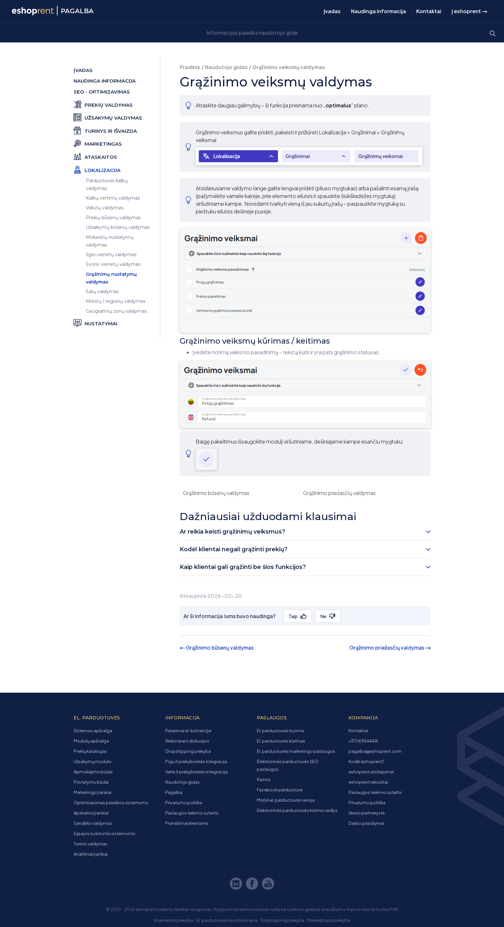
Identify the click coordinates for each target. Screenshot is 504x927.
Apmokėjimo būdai (93, 771)
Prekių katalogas (90, 751)
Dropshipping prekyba (188, 751)
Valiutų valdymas (104, 208)
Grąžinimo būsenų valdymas (216, 493)
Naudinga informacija (378, 11)
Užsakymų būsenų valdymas (118, 227)
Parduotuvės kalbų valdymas (107, 184)
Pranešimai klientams (187, 823)
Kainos (264, 779)
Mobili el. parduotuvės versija (286, 800)
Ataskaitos (95, 156)
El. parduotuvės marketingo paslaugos (296, 751)
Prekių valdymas (103, 104)
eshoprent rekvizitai (368, 782)
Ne (323, 616)
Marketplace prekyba (328, 920)
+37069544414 (363, 740)
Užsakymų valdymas (108, 117)
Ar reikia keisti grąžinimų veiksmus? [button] (232, 531)
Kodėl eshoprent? (366, 761)
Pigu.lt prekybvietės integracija (196, 761)
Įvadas (332, 11)
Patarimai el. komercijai (188, 730)
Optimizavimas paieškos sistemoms (111, 802)
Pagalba (173, 792)
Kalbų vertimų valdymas (113, 198)
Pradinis (190, 67)
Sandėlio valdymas (93, 823)
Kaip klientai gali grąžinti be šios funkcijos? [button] (243, 567)
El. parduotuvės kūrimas (281, 740)
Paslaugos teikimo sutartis (192, 812)
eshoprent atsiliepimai (371, 771)
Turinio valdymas (90, 843)
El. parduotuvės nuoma (280, 730)
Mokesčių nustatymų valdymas (109, 241)
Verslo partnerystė (366, 812)
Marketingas (98, 143)
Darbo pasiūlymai (366, 823)
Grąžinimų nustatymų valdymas (111, 278)
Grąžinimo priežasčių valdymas (339, 493)
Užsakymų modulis (93, 761)
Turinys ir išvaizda (105, 130)
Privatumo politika (183, 802)
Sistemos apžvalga (93, 730)
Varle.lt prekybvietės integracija (196, 771)
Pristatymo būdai (91, 782)
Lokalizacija (97, 169)
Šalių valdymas (102, 291)
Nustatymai (95, 322)
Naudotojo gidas (226, 67)
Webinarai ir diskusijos (187, 740)
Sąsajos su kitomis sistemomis (104, 833)
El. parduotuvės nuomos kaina (226, 920)
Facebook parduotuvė (279, 789)
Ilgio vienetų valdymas (111, 254)
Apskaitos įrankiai (91, 812)
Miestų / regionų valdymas (115, 301)
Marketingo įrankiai (93, 792)
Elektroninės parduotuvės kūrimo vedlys (297, 810)
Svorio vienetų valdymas (113, 264)
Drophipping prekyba (282, 920)
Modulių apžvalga (91, 740)
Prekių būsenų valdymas (113, 218)
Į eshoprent (469, 11)
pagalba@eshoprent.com (374, 751)
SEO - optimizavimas (102, 92)
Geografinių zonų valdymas (116, 311)
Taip (293, 616)
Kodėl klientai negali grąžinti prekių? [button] (233, 549)
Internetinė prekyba (173, 920)
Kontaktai (428, 11)
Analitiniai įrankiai (91, 854)
